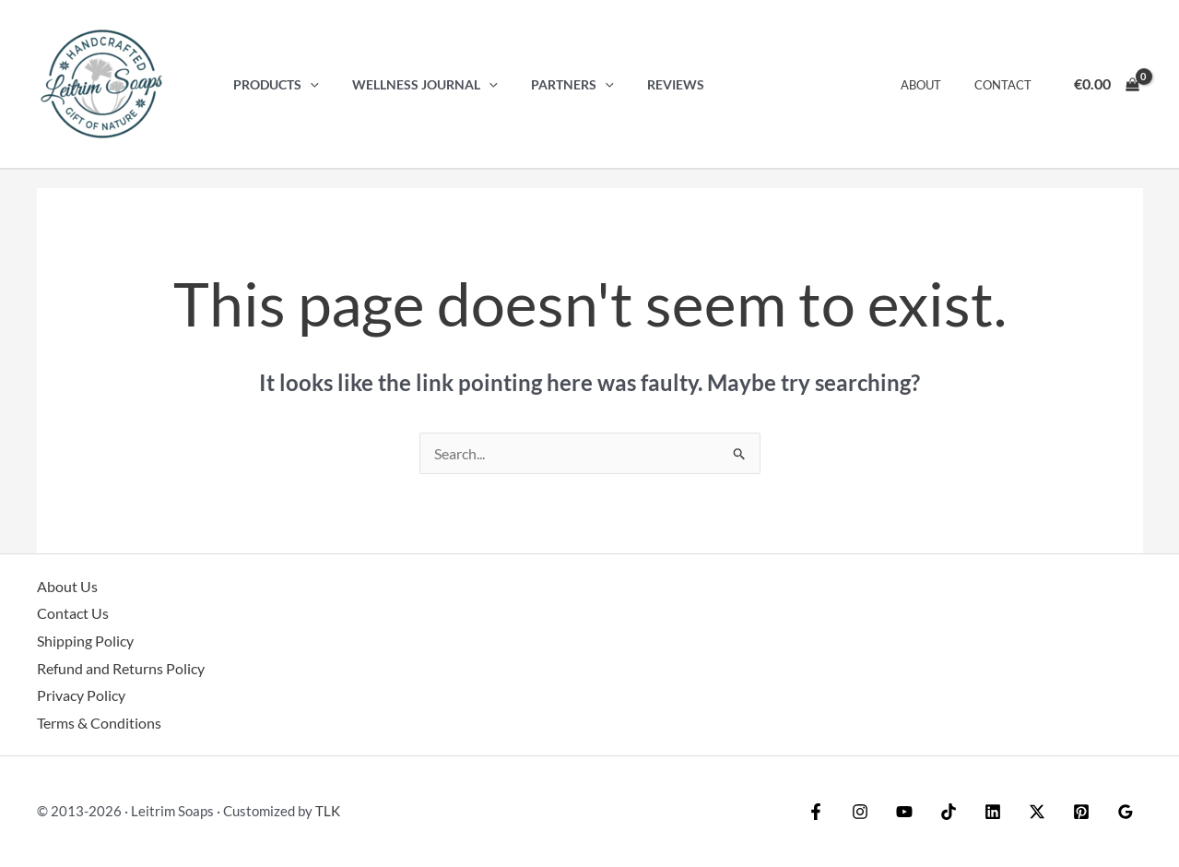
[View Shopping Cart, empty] (1106, 84)
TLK (327, 810)
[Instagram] (860, 811)
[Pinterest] (1081, 811)
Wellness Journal (415, 84)
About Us (67, 586)
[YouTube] (904, 811)
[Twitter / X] (1037, 811)
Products (272, 84)
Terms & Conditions (99, 722)
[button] (306, 84)
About (934, 84)
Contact (1006, 84)
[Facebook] (815, 811)
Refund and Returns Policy (121, 668)
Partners (554, 84)
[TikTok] (948, 811)
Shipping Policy (85, 640)
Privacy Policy (81, 695)
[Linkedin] (992, 811)
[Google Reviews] (1125, 811)
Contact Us (73, 613)
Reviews (651, 84)
